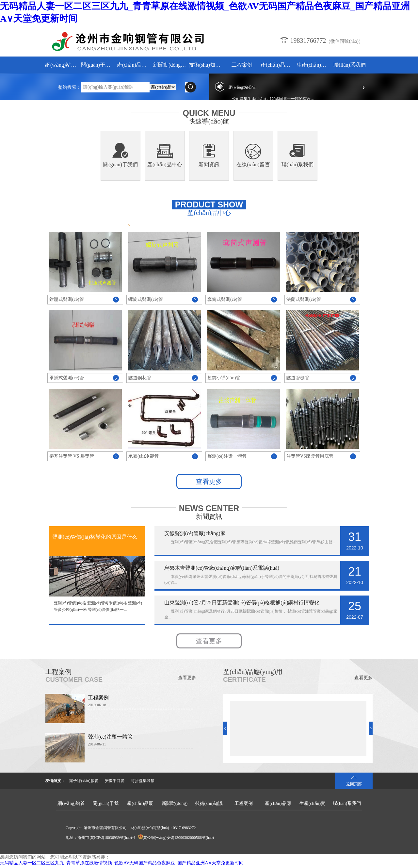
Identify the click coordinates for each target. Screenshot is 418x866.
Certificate (244, 679)
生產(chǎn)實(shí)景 (314, 65)
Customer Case (74, 679)
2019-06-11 (97, 744)
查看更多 (209, 481)
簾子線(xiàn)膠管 (83, 780)
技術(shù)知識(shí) (206, 65)
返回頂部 (354, 784)
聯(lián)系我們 (349, 65)
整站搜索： (69, 87)
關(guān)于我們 (98, 65)
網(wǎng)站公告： (244, 87)
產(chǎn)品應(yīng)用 (278, 65)
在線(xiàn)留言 (253, 164)
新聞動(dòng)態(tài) (170, 65)
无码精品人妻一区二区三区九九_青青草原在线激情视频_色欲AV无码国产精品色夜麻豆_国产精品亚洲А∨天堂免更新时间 (122, 862)
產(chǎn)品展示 (134, 65)
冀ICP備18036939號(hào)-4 (112, 837)
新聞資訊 (209, 164)
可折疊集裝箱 (142, 780)
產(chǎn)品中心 (164, 164)
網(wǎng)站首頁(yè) (62, 65)
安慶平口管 (114, 780)
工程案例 (242, 65)
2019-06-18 (97, 705)
